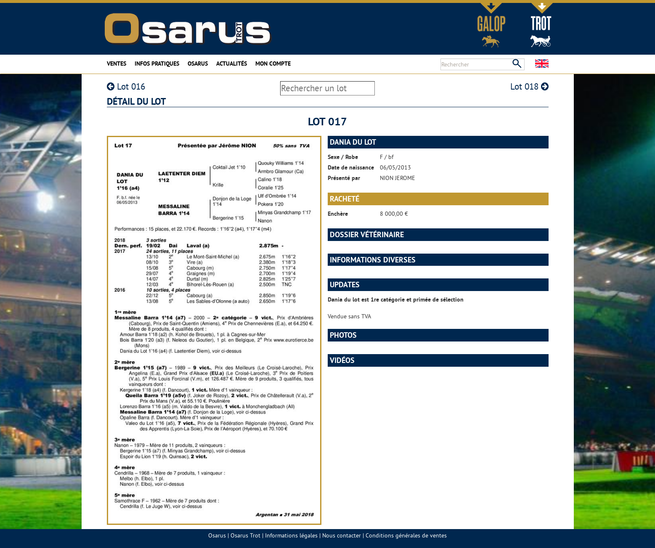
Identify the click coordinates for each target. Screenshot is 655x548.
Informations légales (291, 535)
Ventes (116, 63)
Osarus (198, 63)
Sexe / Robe (343, 157)
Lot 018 (529, 86)
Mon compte (273, 63)
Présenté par (344, 178)
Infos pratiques (157, 63)
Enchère (338, 213)
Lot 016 (126, 86)
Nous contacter (341, 535)
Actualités (231, 63)
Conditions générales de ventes (406, 535)
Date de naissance (351, 167)
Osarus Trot (245, 535)
